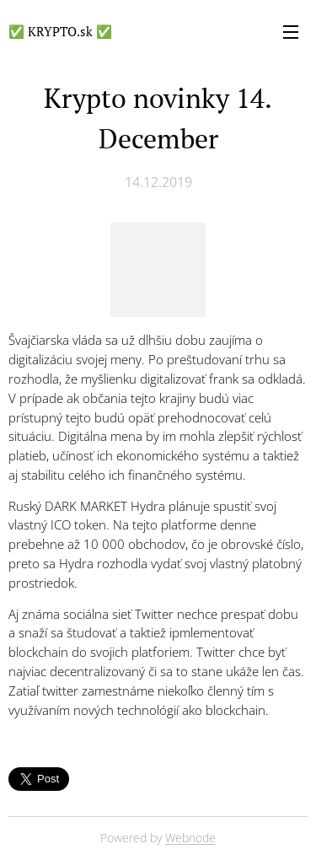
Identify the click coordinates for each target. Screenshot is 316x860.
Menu (290, 32)
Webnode (190, 838)
